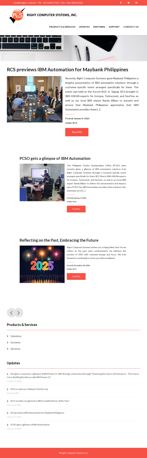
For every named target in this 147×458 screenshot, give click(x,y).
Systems (16, 342)
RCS (75, 122)
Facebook (121, 3)
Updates (84, 26)
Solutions (16, 336)
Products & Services (62, 26)
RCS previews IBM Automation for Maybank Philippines (67, 70)
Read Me (77, 132)
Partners (99, 26)
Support (114, 26)
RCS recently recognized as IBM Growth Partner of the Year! (40, 400)
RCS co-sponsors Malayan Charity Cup (29, 389)
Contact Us (130, 26)
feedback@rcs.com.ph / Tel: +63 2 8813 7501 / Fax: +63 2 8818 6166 (48, 2)
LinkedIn (136, 3)
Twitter (129, 3)
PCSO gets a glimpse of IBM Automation (58, 163)
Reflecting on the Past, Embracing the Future (61, 244)
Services (15, 348)
